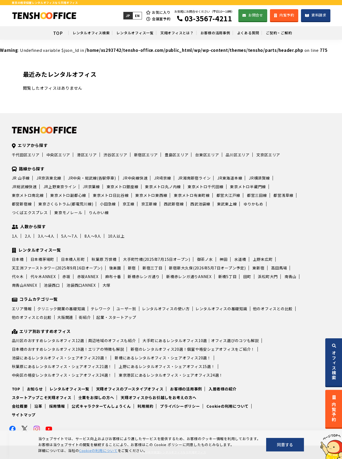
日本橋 (18, 259)
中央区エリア (58, 154)
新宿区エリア (146, 154)
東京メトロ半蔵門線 (248, 186)
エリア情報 (22, 308)
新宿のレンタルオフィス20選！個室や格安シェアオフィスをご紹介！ (193, 349)
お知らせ (35, 389)
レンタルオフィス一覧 (119, 33)
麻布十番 (113, 276)
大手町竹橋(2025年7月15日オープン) (156, 259)
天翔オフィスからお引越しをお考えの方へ (158, 397)
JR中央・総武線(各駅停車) (92, 178)
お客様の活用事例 (223, 33)
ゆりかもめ (253, 204)
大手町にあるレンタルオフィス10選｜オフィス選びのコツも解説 (201, 340)
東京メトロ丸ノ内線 (163, 186)
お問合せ (255, 15)
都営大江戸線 (228, 195)
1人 (15, 236)
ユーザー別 (126, 308)
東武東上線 (227, 204)
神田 (223, 259)
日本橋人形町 (73, 259)
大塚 (107, 285)
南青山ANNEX (24, 285)
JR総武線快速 (24, 186)
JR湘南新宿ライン (194, 178)
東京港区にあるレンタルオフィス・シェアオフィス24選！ (171, 375)
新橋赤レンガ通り (144, 276)
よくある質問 (267, 33)
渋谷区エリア (115, 154)
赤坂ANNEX (88, 276)
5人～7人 (69, 236)
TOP (23, 33)
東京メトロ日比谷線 (111, 195)
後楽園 (115, 268)
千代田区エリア (26, 154)
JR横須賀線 (259, 178)
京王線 (128, 204)
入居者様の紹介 (222, 389)
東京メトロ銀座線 (122, 186)
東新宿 (258, 268)
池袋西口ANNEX (81, 285)
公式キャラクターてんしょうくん (101, 406)
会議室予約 (160, 18)
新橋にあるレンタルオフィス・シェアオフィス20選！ (163, 357)
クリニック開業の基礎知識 (61, 308)
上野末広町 (263, 259)
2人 (28, 236)
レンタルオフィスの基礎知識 (221, 308)
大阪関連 (65, 317)
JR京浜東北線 (48, 178)
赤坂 (66, 276)
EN (136, 15)
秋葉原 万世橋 (104, 259)
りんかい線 (99, 212)
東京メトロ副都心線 (68, 195)
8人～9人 (92, 236)
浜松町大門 (268, 276)
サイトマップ (24, 414)
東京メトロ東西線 (151, 195)
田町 (247, 276)
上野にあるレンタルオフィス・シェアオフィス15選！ (167, 366)
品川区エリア (238, 154)
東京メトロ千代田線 (206, 186)
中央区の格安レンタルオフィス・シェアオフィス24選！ (62, 375)
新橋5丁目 (227, 276)
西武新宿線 (174, 204)
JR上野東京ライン (59, 186)
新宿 (132, 268)
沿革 (38, 406)
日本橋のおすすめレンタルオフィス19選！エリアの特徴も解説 (68, 349)
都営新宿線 (22, 204)
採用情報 (57, 406)
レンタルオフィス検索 (62, 33)
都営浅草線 (283, 195)
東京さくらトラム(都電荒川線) (65, 204)
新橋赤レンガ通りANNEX (189, 276)
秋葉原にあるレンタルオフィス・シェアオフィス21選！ (62, 366)
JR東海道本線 (229, 178)
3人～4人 (46, 236)
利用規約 (145, 406)
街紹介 (85, 317)
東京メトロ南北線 (28, 195)
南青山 (290, 276)
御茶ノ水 (205, 259)
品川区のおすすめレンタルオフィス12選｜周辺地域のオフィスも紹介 (74, 340)
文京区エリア (268, 154)
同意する (285, 444)
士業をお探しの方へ (96, 397)
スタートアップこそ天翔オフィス (42, 397)
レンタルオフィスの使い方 (166, 308)
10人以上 (116, 236)
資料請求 (318, 15)
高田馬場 (279, 268)
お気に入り (160, 12)
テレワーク (101, 308)
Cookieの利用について (227, 406)
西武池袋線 (200, 204)
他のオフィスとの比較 (273, 308)
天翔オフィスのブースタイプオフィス (130, 389)
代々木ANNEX (43, 276)
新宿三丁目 (152, 268)
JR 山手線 (21, 178)
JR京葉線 (91, 186)
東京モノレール (68, 212)
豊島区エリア (177, 154)
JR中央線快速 (135, 178)
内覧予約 (286, 15)
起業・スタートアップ (116, 317)
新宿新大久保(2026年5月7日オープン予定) (207, 268)
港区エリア (87, 154)
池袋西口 (52, 285)
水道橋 (240, 259)
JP (127, 15)
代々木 (18, 276)
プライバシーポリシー (180, 406)
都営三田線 (257, 195)
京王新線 (149, 204)
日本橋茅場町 (43, 259)
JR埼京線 (162, 178)
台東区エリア (207, 154)
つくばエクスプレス (30, 212)
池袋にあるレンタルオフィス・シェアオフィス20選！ (60, 357)
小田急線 (108, 204)
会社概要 (20, 406)
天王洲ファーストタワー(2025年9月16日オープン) (57, 268)
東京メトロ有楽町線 (192, 195)
